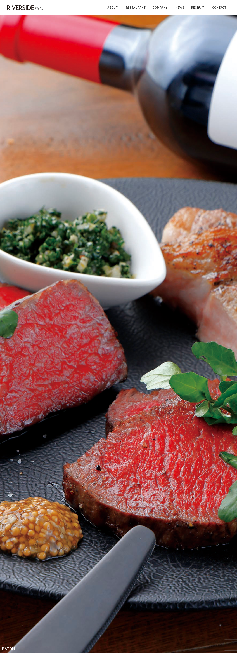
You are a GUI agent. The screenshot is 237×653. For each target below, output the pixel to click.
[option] (118, 334)
